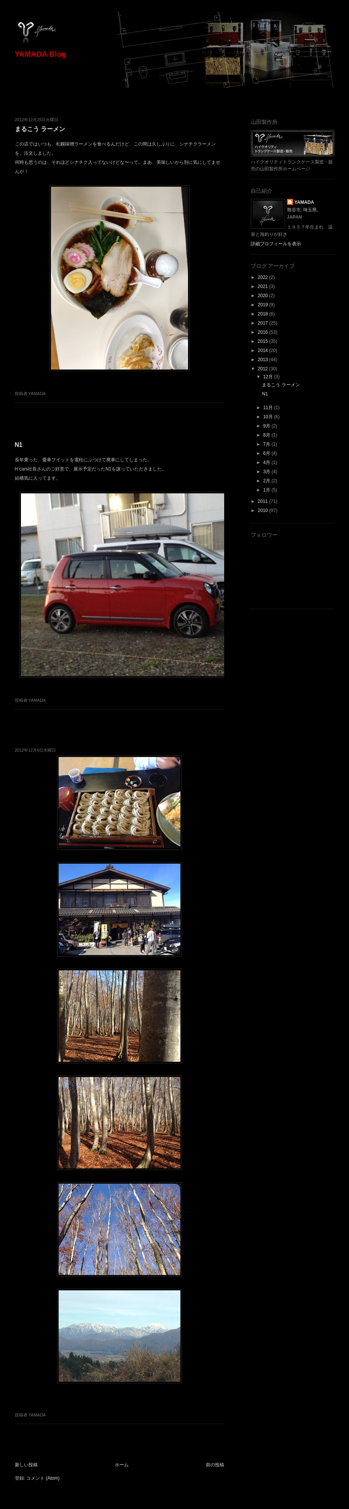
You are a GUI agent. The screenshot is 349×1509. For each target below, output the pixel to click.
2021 (263, 286)
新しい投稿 (26, 1464)
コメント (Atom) (42, 1478)
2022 (263, 277)
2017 (263, 323)
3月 (267, 471)
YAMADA (304, 202)
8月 (267, 435)
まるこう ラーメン (40, 129)
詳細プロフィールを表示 (276, 243)
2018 (263, 314)
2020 (263, 295)
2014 (263, 350)
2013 (263, 359)
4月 (267, 462)
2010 (263, 510)
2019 (263, 304)
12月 (268, 376)
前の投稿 (215, 1464)
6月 (267, 453)
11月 (268, 407)
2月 (267, 480)
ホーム (122, 1464)
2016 (263, 332)
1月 (267, 490)
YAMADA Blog (40, 54)
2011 (263, 501)
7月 (267, 444)
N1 (18, 445)
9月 (267, 426)
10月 (268, 416)
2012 (263, 368)
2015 (263, 341)
